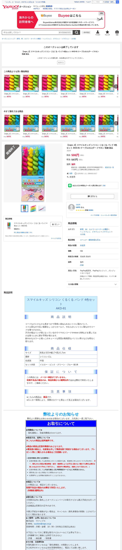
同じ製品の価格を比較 (23, 232)
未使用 (82, 245)
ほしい (56, 224)
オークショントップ (8, 39)
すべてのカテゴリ (65, 32)
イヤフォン (65, 39)
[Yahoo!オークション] (17, 6)
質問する (92, 196)
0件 (70, 173)
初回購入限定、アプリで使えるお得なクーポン (59, 9)
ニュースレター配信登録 (109, 215)
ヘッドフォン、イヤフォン (51, 39)
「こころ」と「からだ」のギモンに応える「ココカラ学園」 (25, 2)
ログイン (36, 9)
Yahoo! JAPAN (79, 2)
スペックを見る (56, 238)
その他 (73, 39)
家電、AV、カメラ (23, 39)
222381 (90, 210)
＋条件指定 (86, 32)
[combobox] (30, 32)
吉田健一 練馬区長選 (109, 2)
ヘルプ (88, 2)
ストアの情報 (95, 215)
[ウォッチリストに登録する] (18, 89)
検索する (76, 32)
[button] (92, 284)
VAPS (78, 207)
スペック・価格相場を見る (90, 240)
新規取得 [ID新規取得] (49, 6)
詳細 (104, 185)
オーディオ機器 (36, 39)
